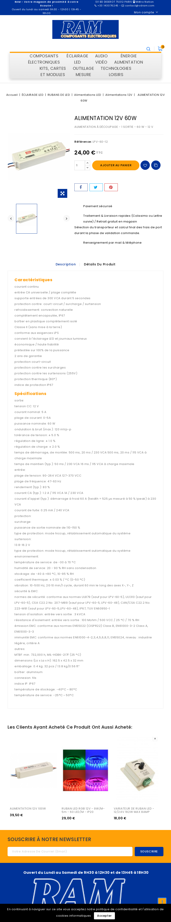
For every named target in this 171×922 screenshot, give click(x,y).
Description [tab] (65, 264)
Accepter (104, 916)
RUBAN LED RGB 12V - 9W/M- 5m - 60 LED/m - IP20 (84, 810)
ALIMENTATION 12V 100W (28, 809)
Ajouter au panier (115, 165)
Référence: (83, 142)
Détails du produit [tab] (100, 264)
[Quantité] (79, 165)
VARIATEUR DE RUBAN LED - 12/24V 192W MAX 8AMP (134, 810)
